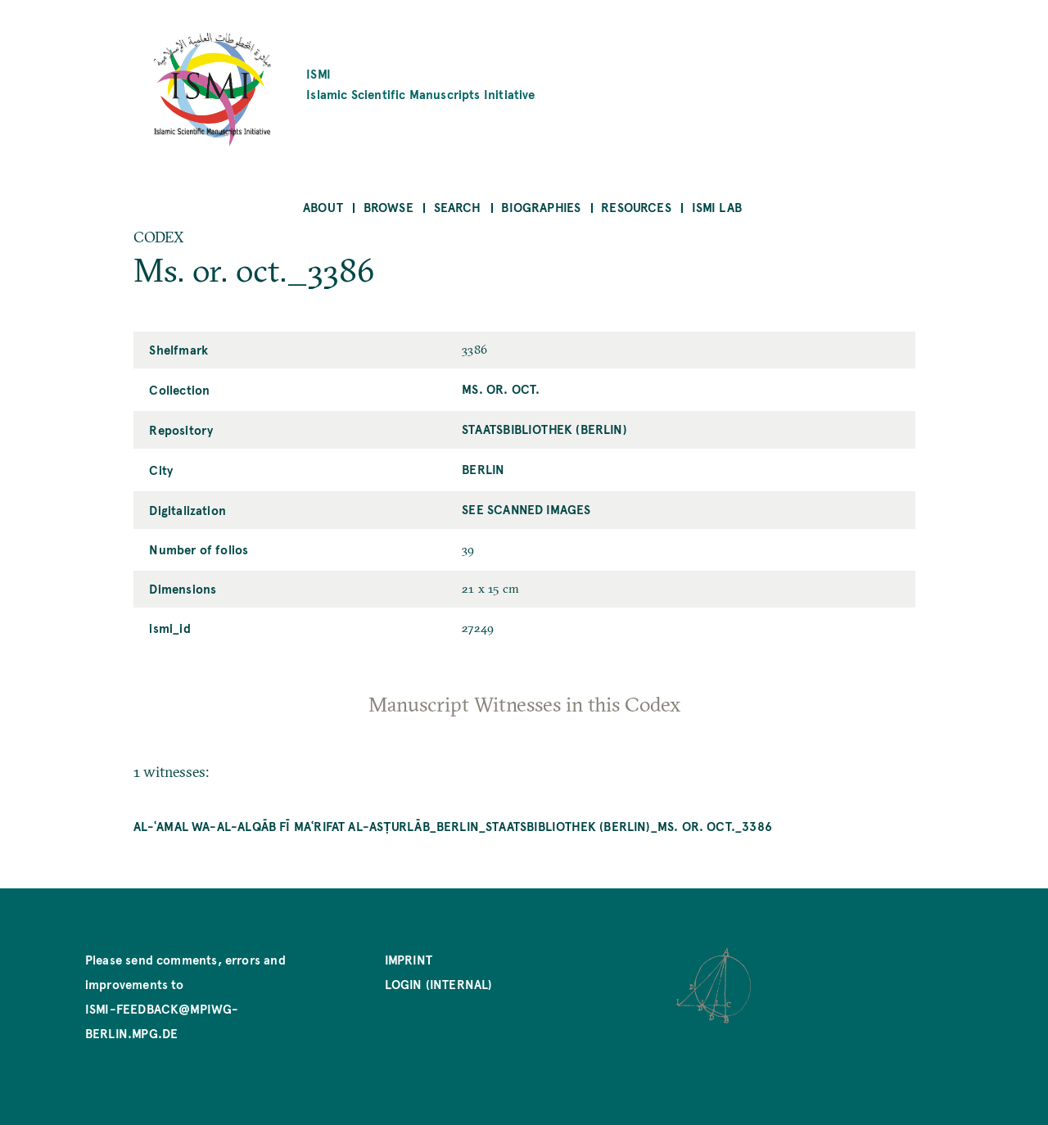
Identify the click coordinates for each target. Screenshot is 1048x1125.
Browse (388, 206)
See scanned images (526, 508)
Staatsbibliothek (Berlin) (544, 428)
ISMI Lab (717, 206)
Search (457, 206)
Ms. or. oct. (501, 388)
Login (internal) (439, 983)
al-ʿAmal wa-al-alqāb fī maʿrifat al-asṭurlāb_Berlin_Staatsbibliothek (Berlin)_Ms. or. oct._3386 (452, 825)
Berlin (483, 468)
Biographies (540, 206)
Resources (636, 206)
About (323, 206)
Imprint (408, 959)
